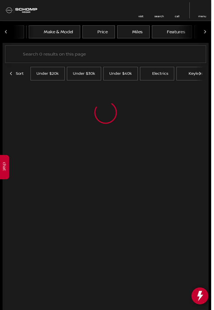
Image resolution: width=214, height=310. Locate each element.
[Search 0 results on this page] (105, 54)
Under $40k (120, 73)
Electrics (157, 73)
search (159, 16)
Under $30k (84, 73)
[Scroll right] (205, 31)
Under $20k (47, 73)
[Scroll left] (6, 31)
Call (177, 16)
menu (202, 16)
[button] (141, 10)
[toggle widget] (199, 295)
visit (140, 16)
